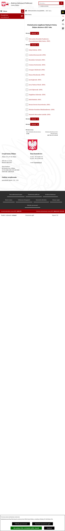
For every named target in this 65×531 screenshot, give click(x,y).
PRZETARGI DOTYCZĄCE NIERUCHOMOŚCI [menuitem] (8, 324)
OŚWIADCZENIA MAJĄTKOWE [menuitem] (10, 338)
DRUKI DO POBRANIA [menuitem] (7, 433)
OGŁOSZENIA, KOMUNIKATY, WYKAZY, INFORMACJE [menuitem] (9, 64)
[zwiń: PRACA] (23, 308)
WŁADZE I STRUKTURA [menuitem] (8, 80)
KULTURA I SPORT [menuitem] (6, 305)
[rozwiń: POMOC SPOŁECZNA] (23, 302)
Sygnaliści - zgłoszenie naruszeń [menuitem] (10, 480)
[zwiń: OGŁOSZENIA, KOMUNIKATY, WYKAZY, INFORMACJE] (23, 63)
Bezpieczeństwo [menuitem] (5, 477)
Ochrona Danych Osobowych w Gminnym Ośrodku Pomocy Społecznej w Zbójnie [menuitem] (10, 444)
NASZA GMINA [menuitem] (5, 18)
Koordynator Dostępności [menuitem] (8, 457)
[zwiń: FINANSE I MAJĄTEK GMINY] (23, 188)
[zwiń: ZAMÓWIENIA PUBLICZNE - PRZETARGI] (23, 226)
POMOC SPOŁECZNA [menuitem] (7, 302)
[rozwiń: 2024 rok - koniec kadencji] (23, 359)
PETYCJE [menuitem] (3, 412)
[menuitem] (12, 22)
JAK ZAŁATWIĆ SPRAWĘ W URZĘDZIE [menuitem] (9, 333)
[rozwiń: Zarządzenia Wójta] (23, 177)
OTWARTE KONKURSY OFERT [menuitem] (10, 258)
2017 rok (48, 11)
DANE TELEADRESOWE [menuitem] (8, 14)
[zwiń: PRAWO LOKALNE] (23, 126)
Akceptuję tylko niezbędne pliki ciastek (26, 528)
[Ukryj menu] (22, 11)
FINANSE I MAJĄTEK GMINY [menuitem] (9, 188)
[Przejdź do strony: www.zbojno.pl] (63, 20)
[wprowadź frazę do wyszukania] (49, 3)
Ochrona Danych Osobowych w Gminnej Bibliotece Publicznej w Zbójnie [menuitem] (10, 451)
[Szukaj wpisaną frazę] (61, 3)
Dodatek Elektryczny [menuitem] (7, 467)
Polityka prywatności (21, 524)
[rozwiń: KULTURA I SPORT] (23, 305)
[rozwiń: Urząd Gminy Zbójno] (23, 110)
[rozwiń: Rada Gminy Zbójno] (23, 106)
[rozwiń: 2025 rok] (23, 368)
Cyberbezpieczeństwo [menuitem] (7, 474)
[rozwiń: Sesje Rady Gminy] (23, 173)
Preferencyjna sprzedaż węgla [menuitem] (9, 464)
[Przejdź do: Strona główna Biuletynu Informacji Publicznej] (26, 11)
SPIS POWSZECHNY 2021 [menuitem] (8, 416)
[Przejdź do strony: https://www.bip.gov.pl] (63, 16)
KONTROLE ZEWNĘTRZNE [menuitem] (9, 372)
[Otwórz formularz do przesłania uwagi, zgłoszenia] (63, 24)
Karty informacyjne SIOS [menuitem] (8, 460)
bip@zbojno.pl (38, 512)
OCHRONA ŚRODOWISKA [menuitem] (8, 261)
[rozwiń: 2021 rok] (23, 346)
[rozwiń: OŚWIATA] (23, 298)
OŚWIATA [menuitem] (4, 298)
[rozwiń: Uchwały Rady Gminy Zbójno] (23, 134)
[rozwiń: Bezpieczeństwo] (23, 477)
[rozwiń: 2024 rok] (23, 364)
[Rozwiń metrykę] (34, 33)
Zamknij (49, 528)
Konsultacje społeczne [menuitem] (7, 470)
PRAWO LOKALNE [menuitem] (6, 125)
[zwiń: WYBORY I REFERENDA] (23, 376)
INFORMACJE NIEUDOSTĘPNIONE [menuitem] (7, 423)
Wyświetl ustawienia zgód (42, 524)
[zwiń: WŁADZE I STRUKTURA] (23, 80)
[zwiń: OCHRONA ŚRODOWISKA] (23, 262)
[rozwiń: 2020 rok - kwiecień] (23, 342)
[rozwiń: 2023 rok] (23, 355)
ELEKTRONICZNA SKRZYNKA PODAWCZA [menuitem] (10, 429)
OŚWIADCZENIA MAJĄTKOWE (36, 11)
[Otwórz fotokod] (63, 28)
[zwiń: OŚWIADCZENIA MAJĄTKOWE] (23, 338)
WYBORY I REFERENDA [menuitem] (8, 376)
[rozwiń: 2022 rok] (23, 351)
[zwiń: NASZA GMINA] (23, 18)
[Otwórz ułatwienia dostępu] (63, 12)
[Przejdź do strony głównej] (16, 4)
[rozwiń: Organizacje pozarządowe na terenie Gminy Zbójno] (23, 57)
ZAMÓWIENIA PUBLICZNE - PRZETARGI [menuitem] (9, 227)
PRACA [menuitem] (3, 308)
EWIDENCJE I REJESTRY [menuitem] (8, 329)
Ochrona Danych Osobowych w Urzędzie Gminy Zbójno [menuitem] (10, 438)
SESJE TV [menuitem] (3, 419)
